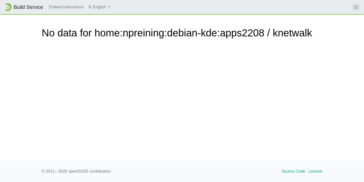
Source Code (293, 171)
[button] (99, 7)
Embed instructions (66, 7)
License (315, 171)
